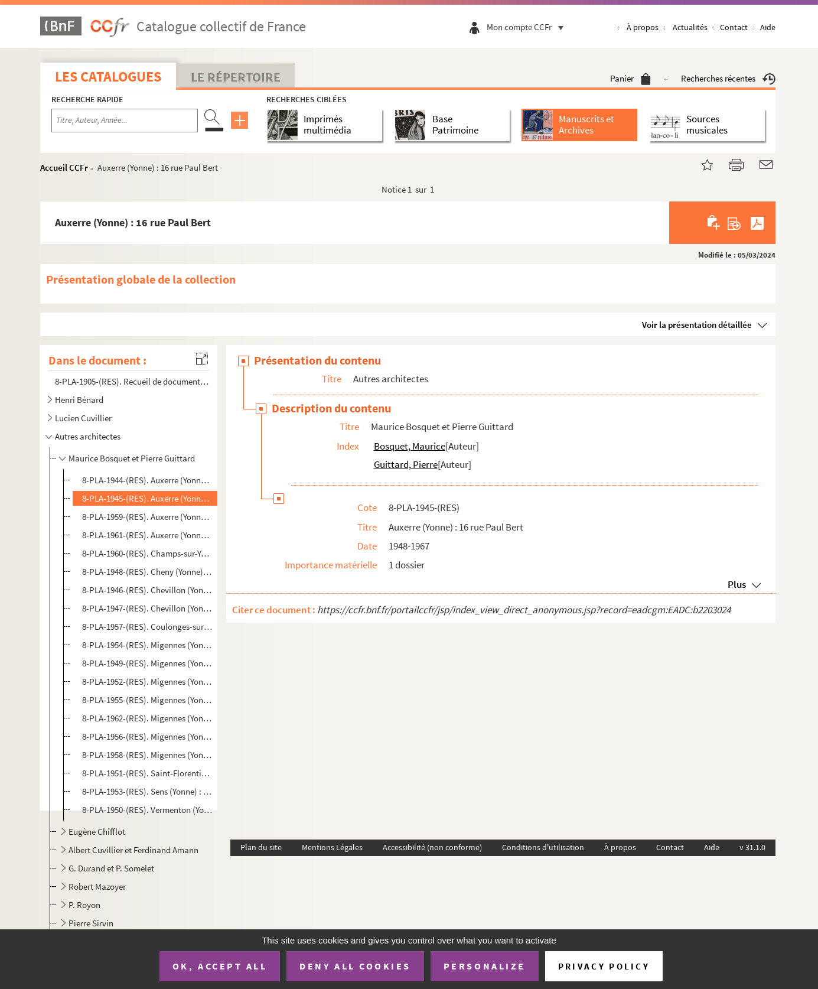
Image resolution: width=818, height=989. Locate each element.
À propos (643, 27)
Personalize (485, 966)
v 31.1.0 (752, 847)
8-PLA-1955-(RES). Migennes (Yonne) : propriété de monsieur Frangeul (147, 699)
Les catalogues (108, 76)
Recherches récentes (728, 78)
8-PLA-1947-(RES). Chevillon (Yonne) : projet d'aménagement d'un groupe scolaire (147, 608)
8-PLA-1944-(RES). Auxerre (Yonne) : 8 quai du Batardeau (147, 480)
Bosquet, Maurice (409, 446)
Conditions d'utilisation (543, 847)
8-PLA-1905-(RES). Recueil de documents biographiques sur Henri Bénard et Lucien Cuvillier (132, 381)
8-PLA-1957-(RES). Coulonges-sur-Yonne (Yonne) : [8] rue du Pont (147, 626)
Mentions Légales (332, 847)
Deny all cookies (354, 966)
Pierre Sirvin (91, 923)
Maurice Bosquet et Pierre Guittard (132, 458)
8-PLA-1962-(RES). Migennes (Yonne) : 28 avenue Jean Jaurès (147, 718)
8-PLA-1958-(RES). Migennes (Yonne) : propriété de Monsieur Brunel (147, 754)
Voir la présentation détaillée (697, 324)
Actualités (690, 27)
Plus (737, 584)
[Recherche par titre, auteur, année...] (124, 120)
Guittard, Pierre (406, 464)
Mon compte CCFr (528, 27)
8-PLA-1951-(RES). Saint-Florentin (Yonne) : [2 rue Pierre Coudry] (147, 773)
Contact (734, 27)
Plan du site (261, 847)
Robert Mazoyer (97, 886)
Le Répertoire (236, 77)
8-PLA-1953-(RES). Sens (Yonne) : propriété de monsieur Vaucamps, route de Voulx (147, 791)
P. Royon (84, 904)
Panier (630, 78)
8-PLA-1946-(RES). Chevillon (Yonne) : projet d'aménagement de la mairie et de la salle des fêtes (147, 590)
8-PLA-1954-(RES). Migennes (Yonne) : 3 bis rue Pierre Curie (147, 644)
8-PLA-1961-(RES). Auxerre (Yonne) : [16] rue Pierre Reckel (147, 535)
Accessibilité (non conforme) (432, 847)
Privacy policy (604, 966)
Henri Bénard (79, 399)
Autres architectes (87, 436)
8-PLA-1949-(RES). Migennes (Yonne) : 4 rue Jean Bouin (147, 663)
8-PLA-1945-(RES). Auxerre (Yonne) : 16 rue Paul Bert (147, 498)
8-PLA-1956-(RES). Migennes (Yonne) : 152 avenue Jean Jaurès (147, 736)
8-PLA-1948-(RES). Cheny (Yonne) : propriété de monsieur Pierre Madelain (147, 571)
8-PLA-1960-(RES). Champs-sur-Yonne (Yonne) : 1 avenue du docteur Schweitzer (147, 553)
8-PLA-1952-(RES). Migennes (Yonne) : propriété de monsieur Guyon (147, 681)
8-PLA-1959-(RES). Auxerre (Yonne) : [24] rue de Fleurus (147, 516)
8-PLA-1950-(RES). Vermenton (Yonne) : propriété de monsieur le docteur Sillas (147, 809)
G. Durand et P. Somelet (111, 868)
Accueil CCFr (64, 167)
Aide (767, 27)
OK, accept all (219, 966)
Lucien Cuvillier (83, 418)
